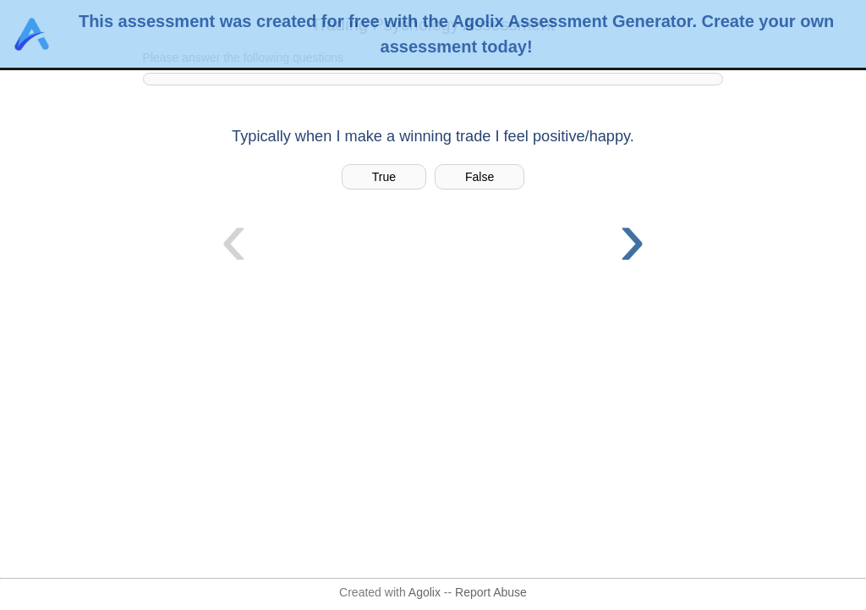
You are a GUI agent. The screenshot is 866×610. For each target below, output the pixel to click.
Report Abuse (491, 592)
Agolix (424, 592)
